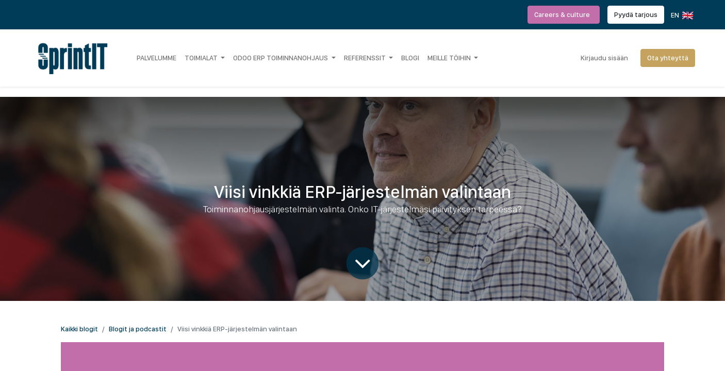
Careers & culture (563, 14)
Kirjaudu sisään (604, 58)
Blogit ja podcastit (138, 329)
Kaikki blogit (79, 329)
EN (681, 15)
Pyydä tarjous (635, 14)
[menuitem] (156, 57)
